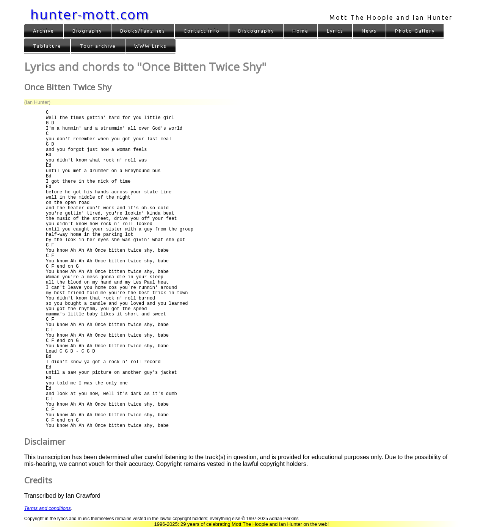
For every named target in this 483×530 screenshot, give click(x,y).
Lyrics (335, 30)
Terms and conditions (47, 508)
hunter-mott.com (89, 14)
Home (300, 30)
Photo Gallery (415, 30)
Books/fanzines (142, 30)
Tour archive (98, 46)
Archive (43, 30)
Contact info (201, 30)
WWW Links (150, 46)
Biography (87, 30)
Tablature (47, 46)
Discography (256, 30)
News (369, 30)
